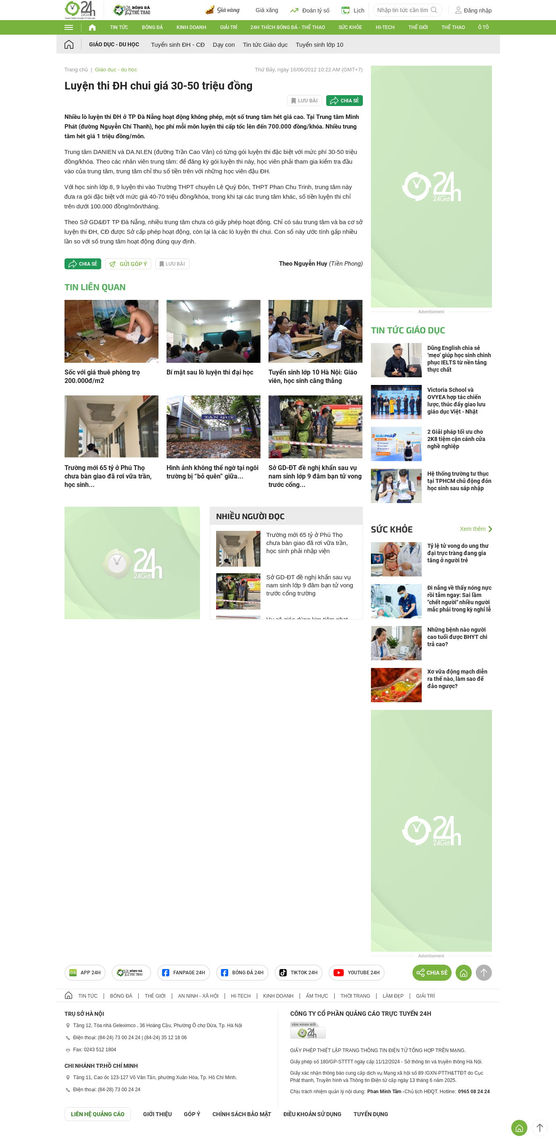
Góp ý (192, 1114)
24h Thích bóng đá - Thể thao (287, 27)
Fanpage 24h (183, 972)
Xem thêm (473, 529)
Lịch (353, 10)
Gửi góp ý (128, 264)
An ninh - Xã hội (198, 996)
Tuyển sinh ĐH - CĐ (178, 44)
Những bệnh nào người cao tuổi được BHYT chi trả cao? (457, 636)
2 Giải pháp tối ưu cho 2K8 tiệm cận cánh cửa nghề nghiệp (456, 438)
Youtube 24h (356, 972)
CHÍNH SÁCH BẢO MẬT (241, 1114)
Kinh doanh (191, 27)
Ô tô (483, 27)
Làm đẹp (393, 996)
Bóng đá (152, 27)
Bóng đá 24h (242, 972)
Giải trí (228, 27)
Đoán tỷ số (309, 10)
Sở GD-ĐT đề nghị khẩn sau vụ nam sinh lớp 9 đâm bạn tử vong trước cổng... (315, 476)
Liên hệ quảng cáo (98, 1114)
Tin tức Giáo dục (265, 44)
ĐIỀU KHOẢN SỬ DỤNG (312, 1114)
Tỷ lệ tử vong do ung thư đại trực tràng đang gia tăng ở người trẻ (458, 553)
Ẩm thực (317, 996)
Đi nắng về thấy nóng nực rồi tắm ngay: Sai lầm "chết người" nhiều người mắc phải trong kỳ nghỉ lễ (459, 598)
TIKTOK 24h (298, 972)
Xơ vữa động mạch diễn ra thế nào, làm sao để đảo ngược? (457, 678)
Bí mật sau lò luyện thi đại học (210, 372)
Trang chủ (76, 70)
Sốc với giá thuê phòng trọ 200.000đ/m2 (102, 376)
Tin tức (119, 27)
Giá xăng (267, 10)
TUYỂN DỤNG (371, 1114)
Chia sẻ (350, 101)
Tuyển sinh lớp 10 (319, 44)
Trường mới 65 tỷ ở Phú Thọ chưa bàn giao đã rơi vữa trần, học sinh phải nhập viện (307, 542)
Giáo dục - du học (114, 44)
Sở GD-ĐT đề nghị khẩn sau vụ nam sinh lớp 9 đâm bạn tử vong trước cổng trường (310, 585)
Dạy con (224, 44)
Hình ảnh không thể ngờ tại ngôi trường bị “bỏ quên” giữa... (212, 472)
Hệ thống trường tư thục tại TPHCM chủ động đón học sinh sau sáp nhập (459, 480)
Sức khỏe (350, 27)
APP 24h (85, 972)
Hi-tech (385, 27)
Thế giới (418, 27)
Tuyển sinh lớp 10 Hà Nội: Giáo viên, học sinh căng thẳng (313, 376)
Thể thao (453, 27)
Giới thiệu (157, 1114)
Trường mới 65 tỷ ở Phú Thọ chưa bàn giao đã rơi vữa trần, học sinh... (108, 476)
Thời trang (355, 996)
